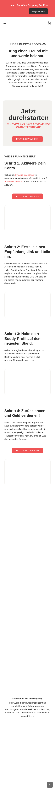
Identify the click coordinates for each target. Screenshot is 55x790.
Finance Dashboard (24, 175)
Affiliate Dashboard (13, 181)
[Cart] (49, 23)
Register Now (38, 11)
